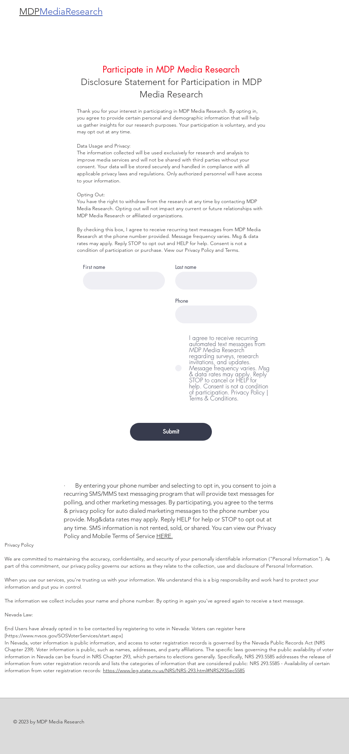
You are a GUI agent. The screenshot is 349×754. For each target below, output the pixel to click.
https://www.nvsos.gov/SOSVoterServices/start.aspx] (64, 635)
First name (94, 267)
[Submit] (171, 432)
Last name (185, 267)
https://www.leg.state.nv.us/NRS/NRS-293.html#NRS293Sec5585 (174, 670)
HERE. (164, 536)
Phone (181, 300)
